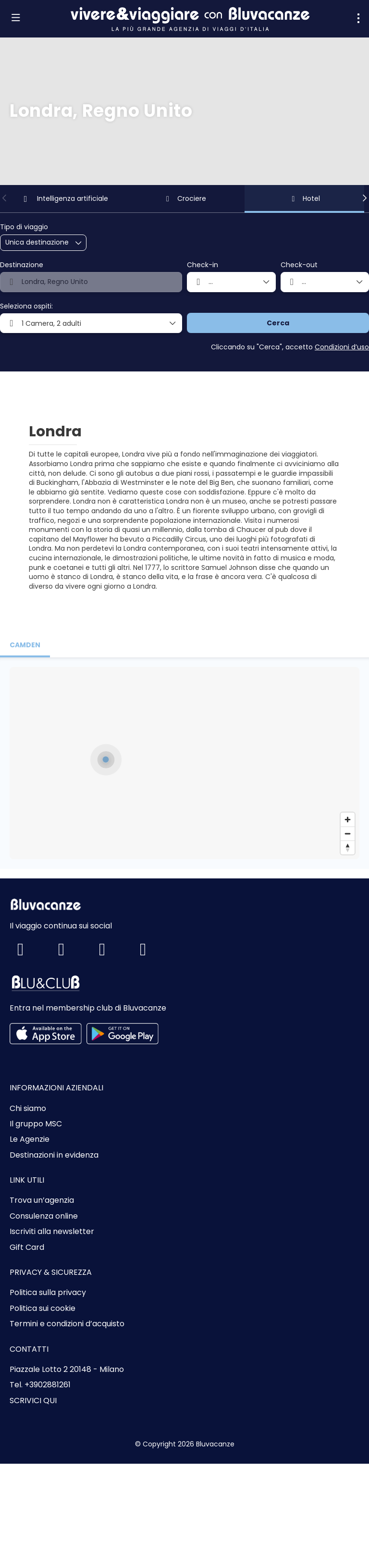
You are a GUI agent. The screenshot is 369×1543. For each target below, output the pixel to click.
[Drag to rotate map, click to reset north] (348, 927)
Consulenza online (44, 1295)
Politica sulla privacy (48, 1372)
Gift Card (27, 1326)
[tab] (25, 725)
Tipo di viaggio (24, 227)
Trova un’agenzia (42, 1280)
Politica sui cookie (42, 1388)
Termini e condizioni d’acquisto (67, 1403)
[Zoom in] (348, 899)
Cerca (278, 324)
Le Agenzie (29, 1219)
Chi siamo (28, 1188)
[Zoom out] (348, 913)
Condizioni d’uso (342, 348)
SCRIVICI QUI (33, 1480)
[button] (5, 198)
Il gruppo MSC (36, 1203)
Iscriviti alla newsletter (52, 1311)
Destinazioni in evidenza (54, 1234)
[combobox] (91, 283)
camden (25, 724)
